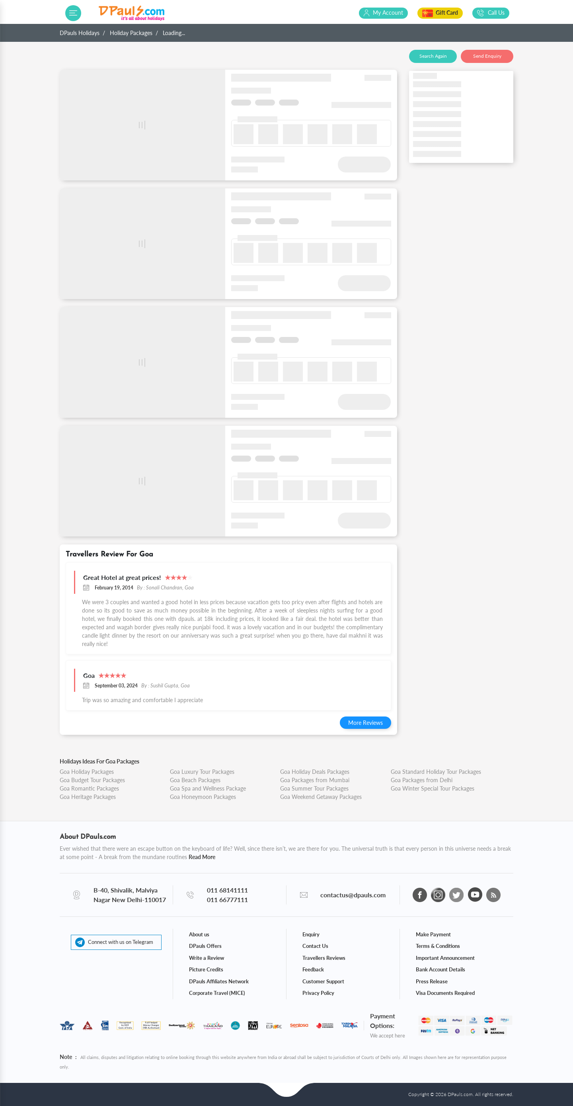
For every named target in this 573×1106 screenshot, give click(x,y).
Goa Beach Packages (195, 780)
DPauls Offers (205, 946)
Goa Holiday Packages (87, 771)
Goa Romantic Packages (89, 788)
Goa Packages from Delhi (421, 780)
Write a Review (206, 958)
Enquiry (311, 934)
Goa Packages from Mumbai (314, 780)
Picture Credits (206, 969)
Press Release (432, 981)
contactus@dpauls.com (353, 895)
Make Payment (433, 934)
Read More (202, 856)
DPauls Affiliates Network (219, 981)
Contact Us (315, 946)
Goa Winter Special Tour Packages (432, 788)
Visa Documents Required (445, 993)
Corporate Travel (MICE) (217, 993)
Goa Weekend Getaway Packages (321, 796)
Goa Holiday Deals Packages (314, 771)
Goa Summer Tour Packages (314, 788)
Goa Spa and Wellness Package (208, 788)
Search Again (433, 56)
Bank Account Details (440, 969)
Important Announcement (445, 958)
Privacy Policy (318, 993)
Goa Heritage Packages (88, 796)
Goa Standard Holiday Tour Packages (436, 771)
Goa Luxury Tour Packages (202, 771)
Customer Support (323, 981)
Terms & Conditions (438, 946)
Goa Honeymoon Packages (203, 796)
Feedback (313, 969)
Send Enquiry (487, 56)
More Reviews (365, 722)
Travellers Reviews (323, 958)
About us (199, 934)
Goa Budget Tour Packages (92, 780)
